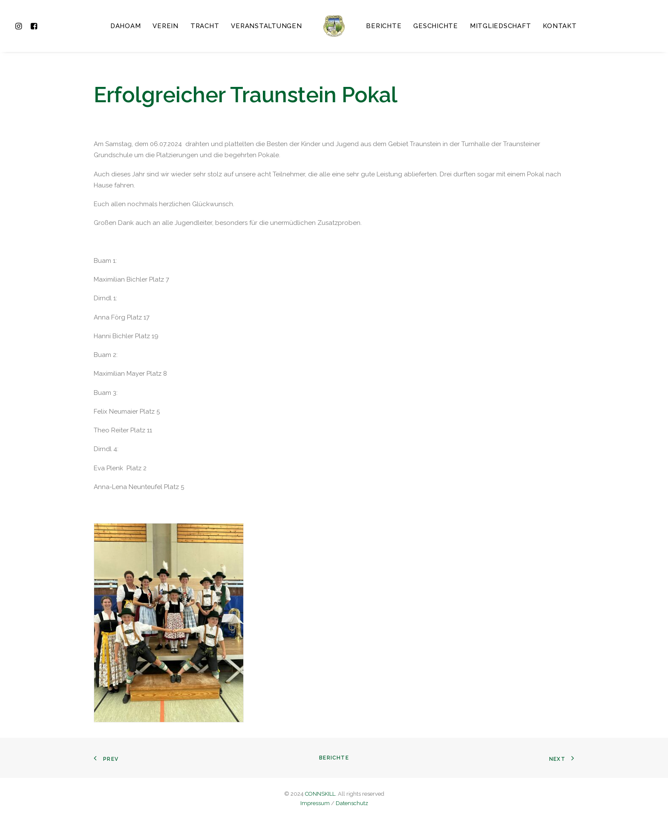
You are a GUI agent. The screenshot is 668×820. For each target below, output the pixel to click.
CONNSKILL (320, 794)
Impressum (315, 803)
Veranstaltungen (266, 26)
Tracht (204, 26)
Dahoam (125, 26)
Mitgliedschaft (500, 26)
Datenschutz (352, 803)
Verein (166, 26)
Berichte (383, 26)
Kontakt (559, 26)
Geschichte (435, 26)
